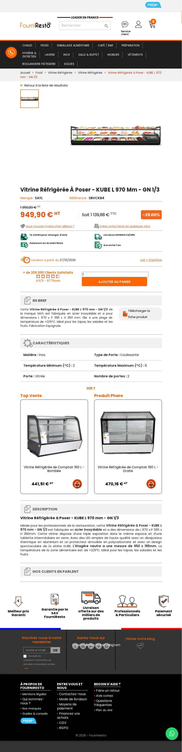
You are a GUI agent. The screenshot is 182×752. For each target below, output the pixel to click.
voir (26, 668)
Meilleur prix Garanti (18, 613)
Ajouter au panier (114, 281)
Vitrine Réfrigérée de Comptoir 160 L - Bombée (54, 469)
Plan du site (104, 710)
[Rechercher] (85, 25)
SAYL (39, 198)
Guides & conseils (35, 714)
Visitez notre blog (140, 638)
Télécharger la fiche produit (139, 314)
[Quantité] (115, 274)
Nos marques (31, 708)
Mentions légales (34, 694)
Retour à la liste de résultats (46, 85)
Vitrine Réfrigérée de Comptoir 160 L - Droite (128, 469)
